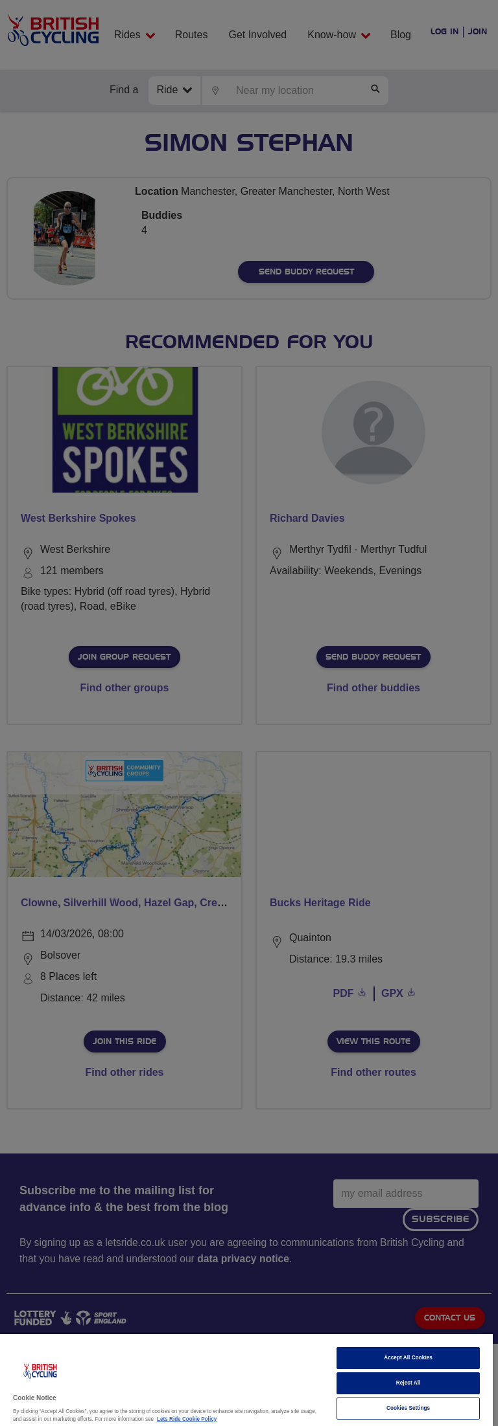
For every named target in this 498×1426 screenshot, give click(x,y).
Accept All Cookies (408, 1358)
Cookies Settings (408, 1408)
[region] (246, 1380)
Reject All (408, 1383)
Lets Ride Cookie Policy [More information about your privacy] (187, 1419)
